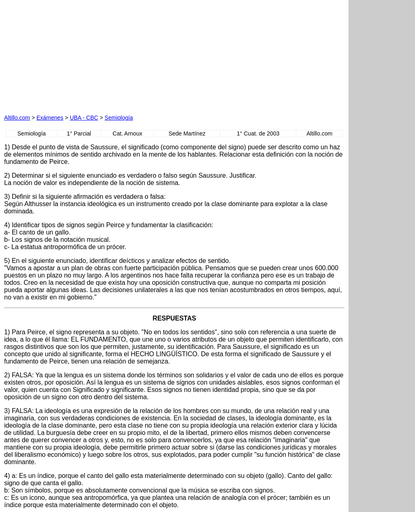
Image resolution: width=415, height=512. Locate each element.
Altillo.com (17, 117)
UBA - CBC (84, 117)
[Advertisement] (96, 54)
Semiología (119, 117)
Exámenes (49, 117)
